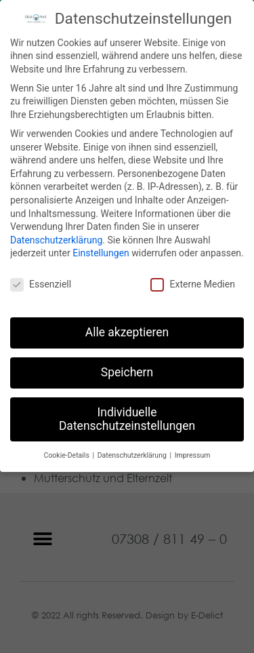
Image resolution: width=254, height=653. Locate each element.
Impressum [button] (193, 451)
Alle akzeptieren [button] (127, 329)
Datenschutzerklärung (56, 236)
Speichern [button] (127, 369)
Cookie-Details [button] (67, 451)
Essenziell (40, 281)
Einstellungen (100, 249)
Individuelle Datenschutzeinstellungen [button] (127, 415)
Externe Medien (192, 281)
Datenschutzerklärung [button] (133, 451)
